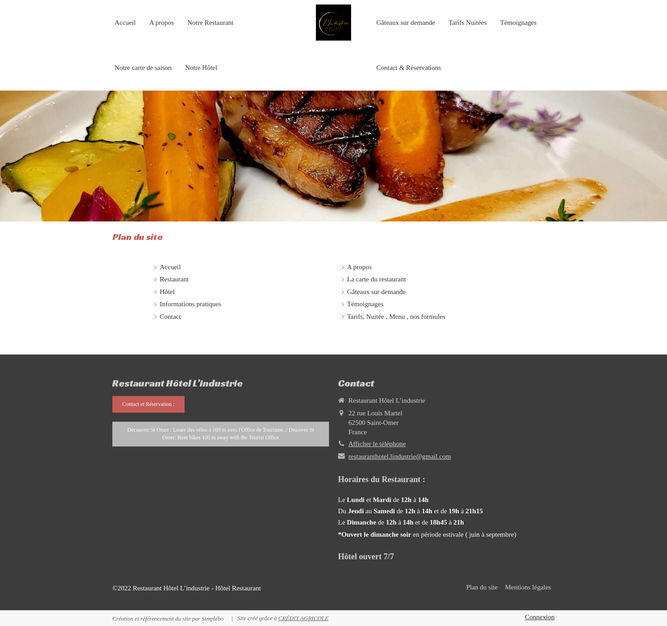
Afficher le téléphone (377, 443)
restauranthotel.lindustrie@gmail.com (399, 456)
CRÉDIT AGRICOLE (303, 618)
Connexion (540, 617)
